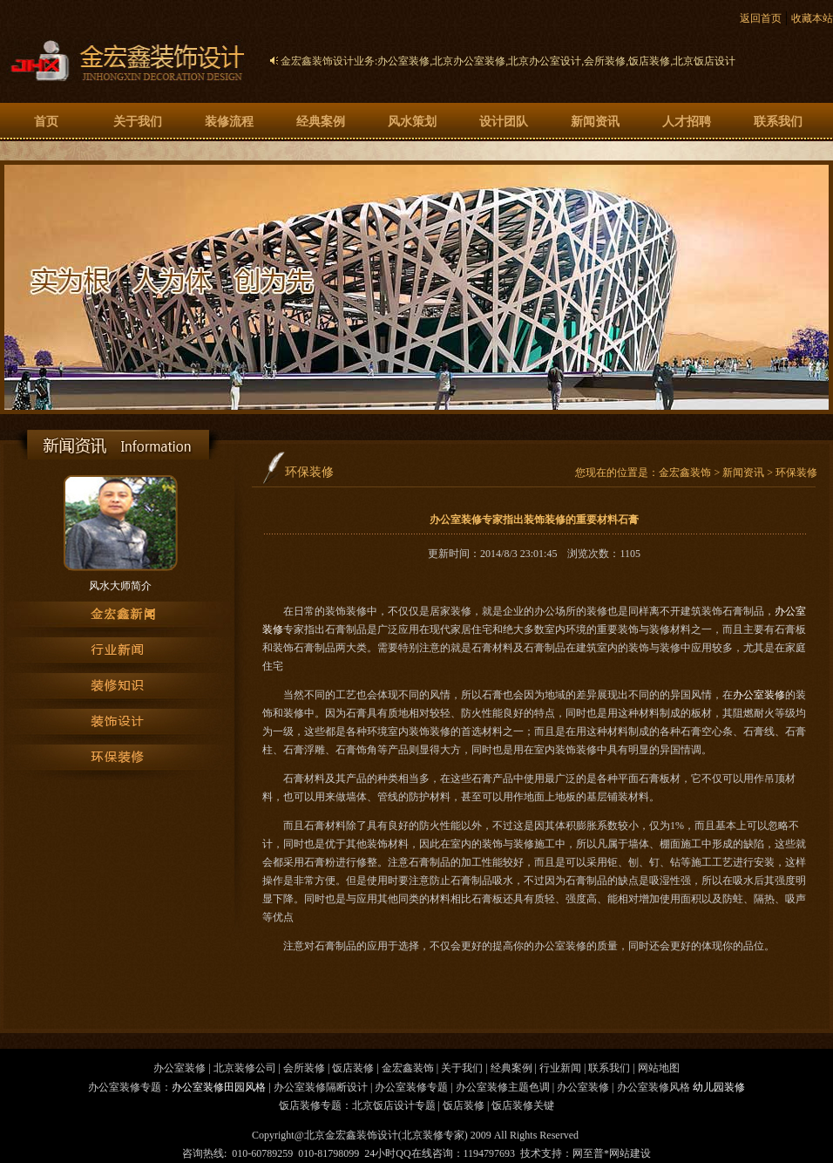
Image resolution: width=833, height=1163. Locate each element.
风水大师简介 (120, 586)
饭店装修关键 (522, 1105)
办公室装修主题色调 (503, 1087)
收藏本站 (812, 18)
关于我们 (137, 121)
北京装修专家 (433, 1135)
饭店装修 (649, 61)
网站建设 (630, 1153)
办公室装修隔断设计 (321, 1087)
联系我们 (778, 121)
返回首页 (761, 18)
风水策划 (412, 121)
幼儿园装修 (719, 1087)
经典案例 (320, 121)
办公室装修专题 (411, 1087)
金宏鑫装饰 (685, 472)
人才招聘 (686, 121)
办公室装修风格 (653, 1087)
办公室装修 (403, 61)
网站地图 (659, 1068)
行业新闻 (560, 1068)
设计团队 (503, 121)
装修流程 (229, 121)
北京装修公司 (244, 1068)
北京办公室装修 (468, 61)
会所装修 (605, 61)
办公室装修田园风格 (219, 1087)
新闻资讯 (595, 121)
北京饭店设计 (704, 61)
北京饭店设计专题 (394, 1105)
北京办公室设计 (544, 61)
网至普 (588, 1153)
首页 (46, 121)
